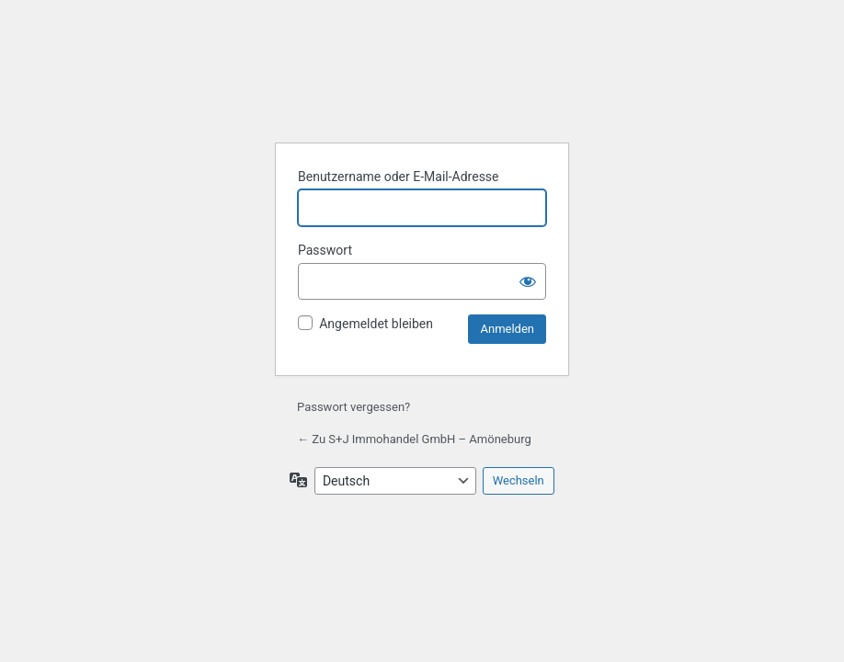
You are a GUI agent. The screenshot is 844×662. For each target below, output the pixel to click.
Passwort (325, 250)
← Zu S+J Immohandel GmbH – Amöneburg (414, 439)
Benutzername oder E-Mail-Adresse (398, 176)
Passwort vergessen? (353, 407)
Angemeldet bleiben (376, 323)
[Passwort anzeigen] (527, 281)
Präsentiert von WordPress (422, 81)
